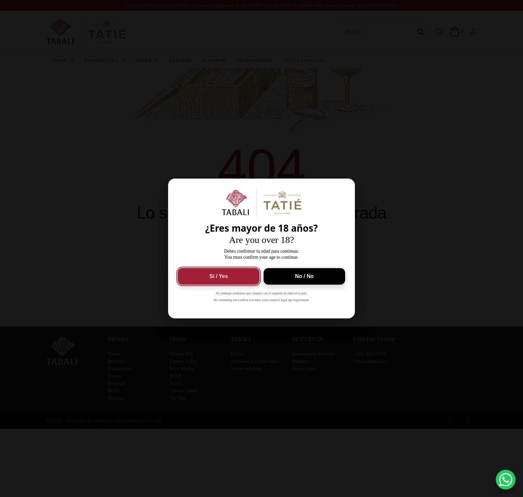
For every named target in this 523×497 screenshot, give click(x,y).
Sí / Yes (218, 276)
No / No (304, 276)
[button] (505, 479)
